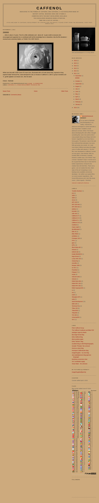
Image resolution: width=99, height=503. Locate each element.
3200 (73, 197)
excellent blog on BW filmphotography (82, 343)
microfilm (74, 263)
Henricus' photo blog (78, 348)
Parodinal (74, 270)
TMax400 (74, 312)
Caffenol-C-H (75, 218)
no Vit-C (74, 267)
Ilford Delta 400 (76, 247)
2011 (75, 73)
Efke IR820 (75, 234)
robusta (74, 279)
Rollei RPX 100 (76, 283)
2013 (75, 68)
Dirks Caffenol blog (77, 337)
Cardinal (74, 225)
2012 (75, 71)
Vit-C (73, 319)
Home (35, 91)
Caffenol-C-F (75, 215)
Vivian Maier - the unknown (79, 363)
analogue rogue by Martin (79, 332)
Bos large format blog (78, 334)
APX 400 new (76, 206)
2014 (75, 65)
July (76, 89)
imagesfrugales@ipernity (79, 372)
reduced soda (76, 276)
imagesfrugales (87, 116)
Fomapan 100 (76, 238)
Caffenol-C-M (75, 222)
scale (73, 294)
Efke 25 (74, 231)
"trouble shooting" (77, 191)
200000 (6, 32)
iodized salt (75, 252)
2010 (75, 107)
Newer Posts (6, 91)
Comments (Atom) (16, 94)
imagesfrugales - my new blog (80, 352)
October (77, 81)
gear (73, 243)
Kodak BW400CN (77, 254)
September (78, 83)
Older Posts (64, 91)
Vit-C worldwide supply (78, 361)
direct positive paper (77, 339)
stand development (23, 84)
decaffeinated (76, 229)
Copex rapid (75, 227)
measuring (75, 261)
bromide (74, 211)
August (77, 86)
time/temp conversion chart (79, 359)
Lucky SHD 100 (76, 258)
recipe (73, 274)
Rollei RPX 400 (76, 285)
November (78, 75)
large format (75, 256)
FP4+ (73, 240)
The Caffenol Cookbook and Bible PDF (83, 330)
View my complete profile (80, 183)
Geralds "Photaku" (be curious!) (81, 346)
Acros (73, 200)
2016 (75, 60)
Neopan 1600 (76, 265)
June (77, 91)
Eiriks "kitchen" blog (77, 341)
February (78, 102)
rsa (73, 292)
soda (73, 299)
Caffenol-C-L (12, 84)
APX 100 (74, 202)
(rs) (73, 193)
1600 (73, 195)
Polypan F (75, 272)
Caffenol (49, 8)
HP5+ (73, 245)
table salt (74, 303)
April (76, 96)
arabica (74, 209)
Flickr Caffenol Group (78, 328)
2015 (75, 63)
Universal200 (75, 317)
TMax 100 (75, 308)
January (77, 104)
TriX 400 (74, 315)
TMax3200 (75, 310)
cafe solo (74, 213)
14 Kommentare (38, 83)
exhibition (74, 236)
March (77, 99)
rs (72, 290)
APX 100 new (76, 204)
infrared (74, 249)
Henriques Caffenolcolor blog (80, 350)
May (76, 94)
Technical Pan (35, 84)
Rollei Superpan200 (77, 288)
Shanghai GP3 (76, 297)
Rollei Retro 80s (76, 281)
